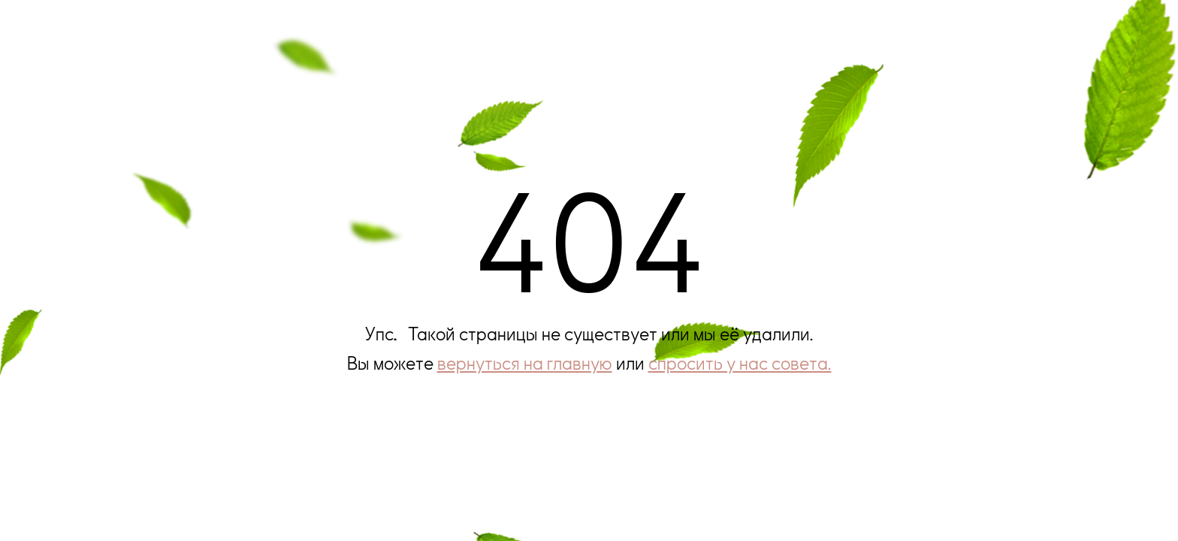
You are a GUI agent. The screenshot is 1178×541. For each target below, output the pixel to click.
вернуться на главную (524, 362)
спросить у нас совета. (740, 362)
